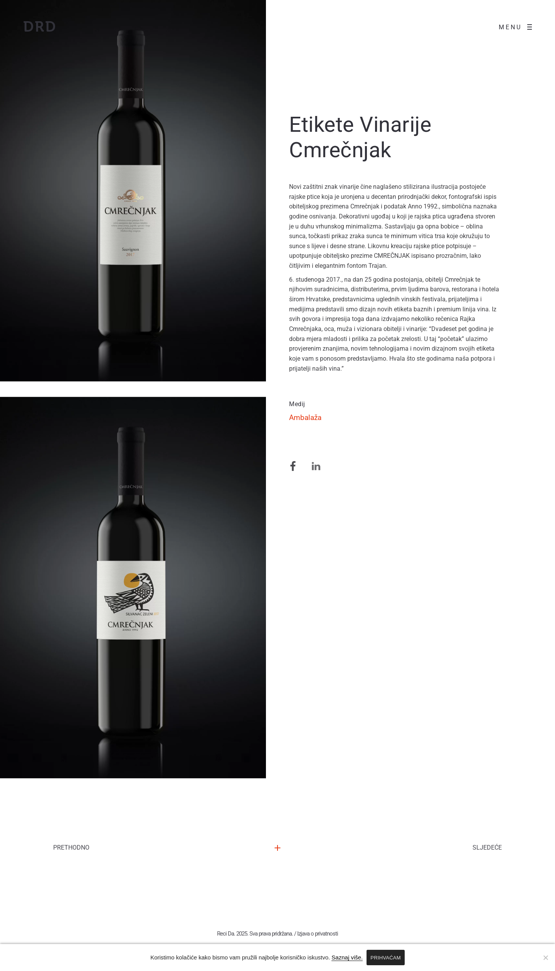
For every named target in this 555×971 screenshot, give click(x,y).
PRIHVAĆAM (385, 958)
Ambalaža (305, 463)
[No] (545, 957)
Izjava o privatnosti (317, 935)
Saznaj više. (347, 957)
